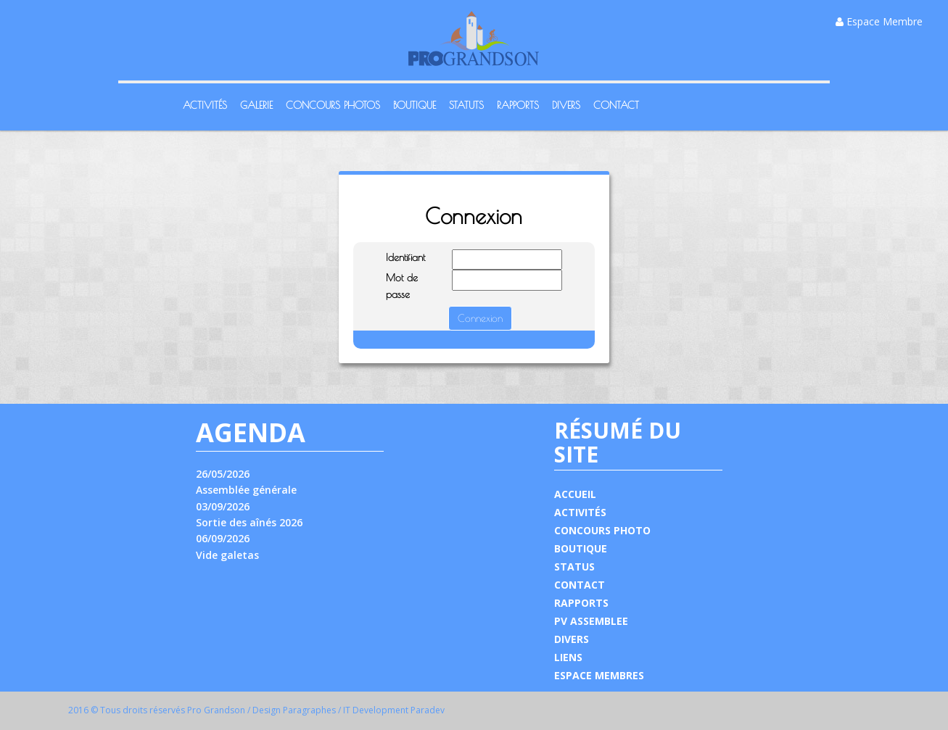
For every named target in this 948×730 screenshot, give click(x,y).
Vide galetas (227, 555)
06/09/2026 (223, 538)
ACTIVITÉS (580, 512)
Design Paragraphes (294, 710)
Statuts (466, 105)
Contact (616, 105)
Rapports (518, 105)
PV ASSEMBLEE (591, 621)
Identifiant (405, 257)
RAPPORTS (581, 603)
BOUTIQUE (580, 548)
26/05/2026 (223, 474)
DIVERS (571, 639)
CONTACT (579, 585)
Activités (205, 105)
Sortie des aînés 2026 (249, 522)
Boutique (414, 105)
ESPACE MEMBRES (599, 675)
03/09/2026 (223, 506)
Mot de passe (402, 285)
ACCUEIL (575, 494)
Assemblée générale (246, 490)
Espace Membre (879, 21)
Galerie (256, 105)
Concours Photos (333, 105)
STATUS (574, 566)
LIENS (568, 657)
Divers (566, 105)
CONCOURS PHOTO (602, 530)
